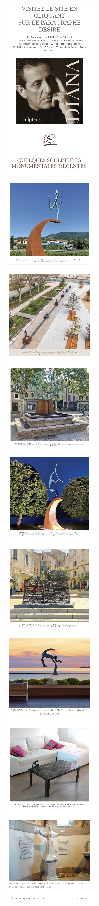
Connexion (82, 898)
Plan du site (39, 898)
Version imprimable (22, 898)
